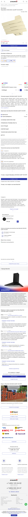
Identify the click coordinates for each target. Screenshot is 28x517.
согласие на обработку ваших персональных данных (15, 512)
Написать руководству (14, 500)
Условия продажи (14, 504)
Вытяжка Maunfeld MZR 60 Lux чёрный (15, 307)
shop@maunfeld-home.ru (14, 495)
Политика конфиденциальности (14, 503)
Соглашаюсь (14, 515)
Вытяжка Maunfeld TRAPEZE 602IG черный (15, 342)
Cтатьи (17, 483)
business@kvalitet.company (14, 498)
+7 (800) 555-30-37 (14, 475)
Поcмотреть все (14, 371)
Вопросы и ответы (19, 486)
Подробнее (14, 428)
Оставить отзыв (14, 182)
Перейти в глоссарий (14, 212)
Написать (14, 440)
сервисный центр (5, 338)
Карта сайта (14, 506)
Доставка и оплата (4, 483)
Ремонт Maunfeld (4, 488)
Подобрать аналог (14, 45)
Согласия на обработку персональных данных (17, 513)
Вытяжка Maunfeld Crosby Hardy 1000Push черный (16, 323)
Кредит (2, 486)
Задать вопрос (14, 368)
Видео (17, 487)
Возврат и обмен (4, 490)
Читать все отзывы (14, 409)
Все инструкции (14, 50)
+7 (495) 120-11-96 (14, 436)
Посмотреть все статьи (14, 267)
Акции (2, 491)
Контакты (18, 488)
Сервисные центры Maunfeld (6, 487)
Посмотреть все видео (14, 399)
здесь (20, 338)
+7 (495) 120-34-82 (14, 470)
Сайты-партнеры (19, 490)
